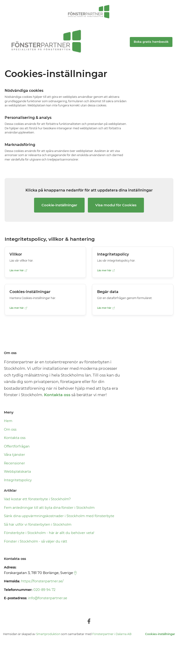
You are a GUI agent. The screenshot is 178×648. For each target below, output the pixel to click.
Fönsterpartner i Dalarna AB (111, 634)
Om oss (10, 429)
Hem (8, 421)
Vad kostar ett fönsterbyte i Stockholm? (37, 499)
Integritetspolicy (18, 480)
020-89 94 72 (44, 590)
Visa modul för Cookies (116, 205)
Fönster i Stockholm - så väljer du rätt (35, 541)
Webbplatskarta (17, 471)
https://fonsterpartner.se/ (42, 581)
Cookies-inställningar (160, 634)
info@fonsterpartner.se (47, 598)
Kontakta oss (14, 438)
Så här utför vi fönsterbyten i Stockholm (37, 524)
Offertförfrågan (17, 446)
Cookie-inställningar (59, 205)
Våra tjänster (14, 455)
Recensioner (14, 463)
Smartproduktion (48, 634)
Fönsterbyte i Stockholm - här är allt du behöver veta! (49, 533)
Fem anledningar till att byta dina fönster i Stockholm (49, 508)
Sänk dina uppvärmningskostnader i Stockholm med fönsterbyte (59, 516)
